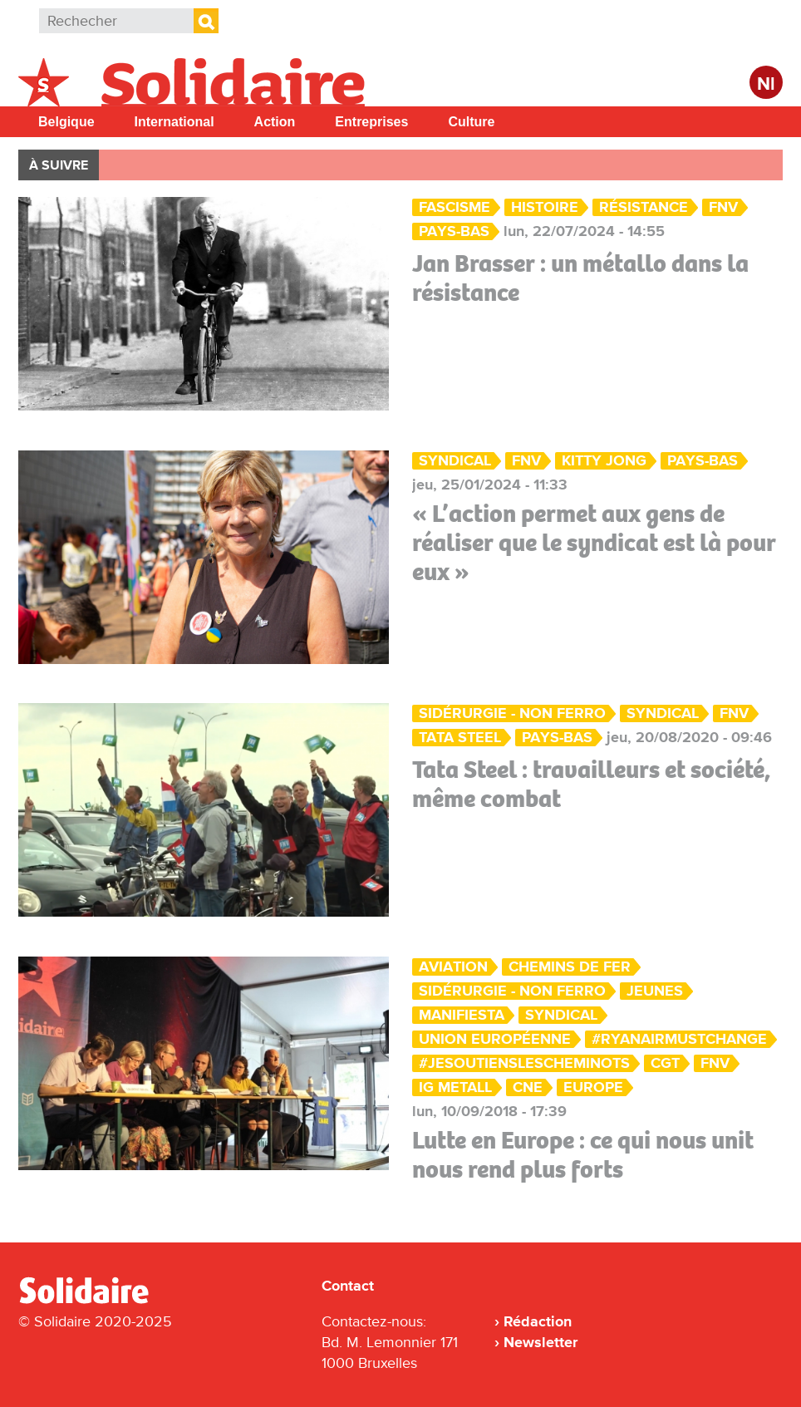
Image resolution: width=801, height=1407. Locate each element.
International (174, 122)
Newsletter (540, 1342)
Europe (593, 1087)
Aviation (453, 967)
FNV (723, 207)
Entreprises (371, 122)
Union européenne (495, 1039)
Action (275, 122)
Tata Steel (460, 737)
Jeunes (655, 991)
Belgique (66, 122)
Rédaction (538, 1321)
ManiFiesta (461, 1015)
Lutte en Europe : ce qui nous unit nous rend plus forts (583, 1154)
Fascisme (454, 207)
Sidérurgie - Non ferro (512, 713)
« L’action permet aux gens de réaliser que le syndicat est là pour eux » (594, 543)
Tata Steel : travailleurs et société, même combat (591, 784)
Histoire (544, 207)
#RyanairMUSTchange (679, 1039)
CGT (665, 1063)
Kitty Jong (604, 461)
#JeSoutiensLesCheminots (524, 1063)
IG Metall (455, 1087)
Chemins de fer (570, 967)
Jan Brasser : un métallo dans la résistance (580, 278)
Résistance (643, 207)
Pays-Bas (454, 231)
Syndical (455, 461)
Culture (471, 122)
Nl (766, 84)
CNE (528, 1087)
